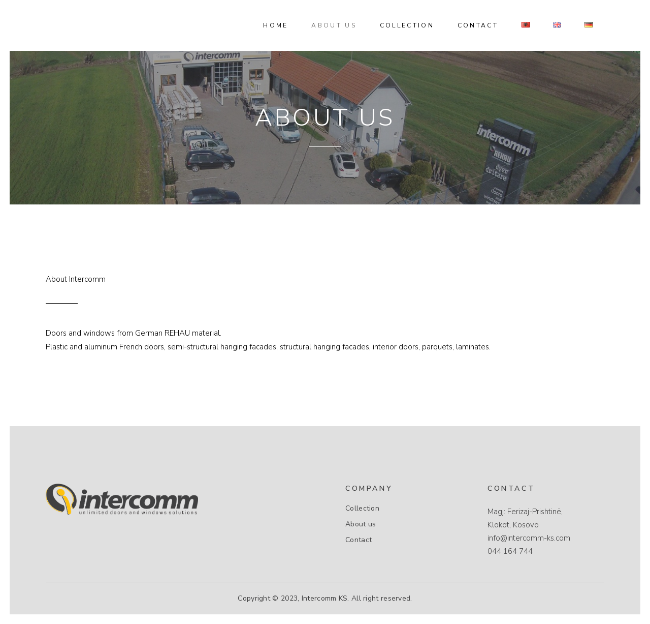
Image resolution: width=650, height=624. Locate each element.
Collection (362, 508)
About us (360, 524)
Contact (358, 540)
